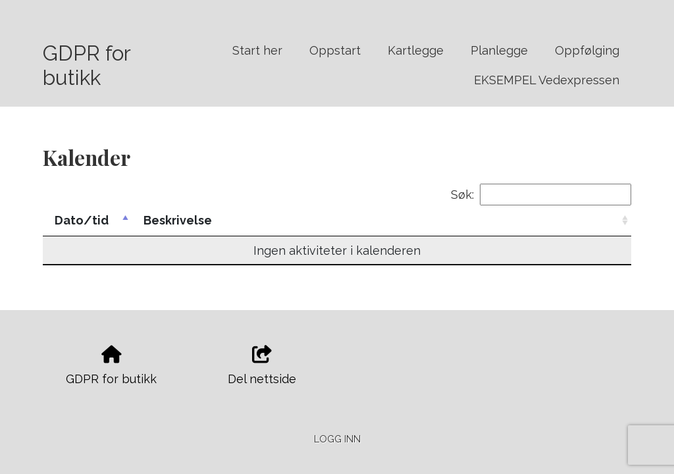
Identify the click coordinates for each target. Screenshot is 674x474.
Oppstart (335, 50)
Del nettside (262, 366)
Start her (257, 50)
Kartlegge (416, 50)
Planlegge (499, 50)
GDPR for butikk (86, 65)
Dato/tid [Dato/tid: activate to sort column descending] (82, 220)
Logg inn (337, 438)
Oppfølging (587, 50)
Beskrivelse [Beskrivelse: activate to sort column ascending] (177, 220)
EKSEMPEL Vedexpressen (546, 80)
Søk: (541, 194)
